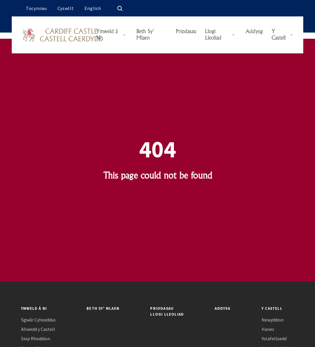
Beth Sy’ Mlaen (144, 35)
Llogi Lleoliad (213, 35)
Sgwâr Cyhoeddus (38, 320)
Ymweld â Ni (107, 35)
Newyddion (273, 320)
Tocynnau (36, 8)
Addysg (253, 31)
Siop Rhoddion (35, 338)
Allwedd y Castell (38, 329)
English (92, 8)
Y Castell (279, 35)
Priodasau (185, 31)
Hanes (268, 329)
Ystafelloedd (274, 338)
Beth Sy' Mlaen (103, 308)
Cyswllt (65, 8)
